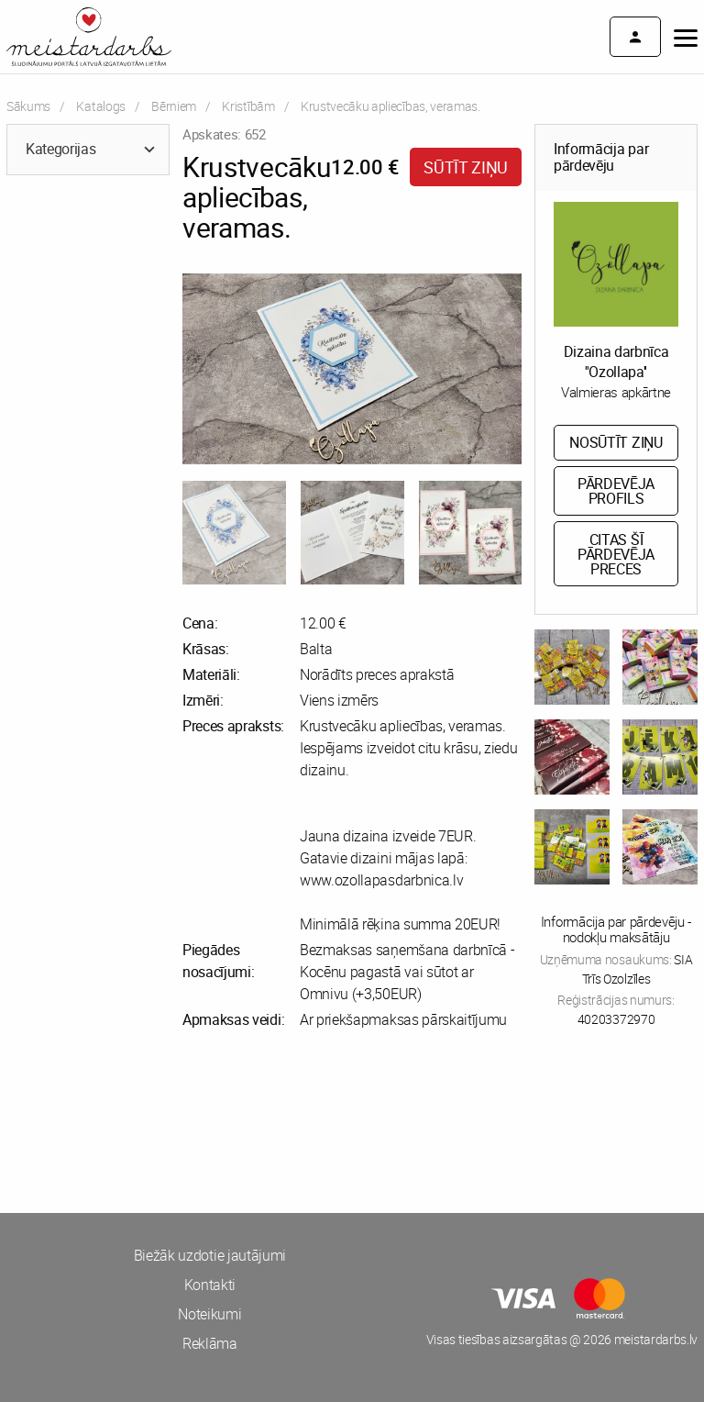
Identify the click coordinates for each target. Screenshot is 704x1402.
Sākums (28, 106)
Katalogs (100, 106)
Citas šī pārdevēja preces (616, 554)
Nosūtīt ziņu (615, 442)
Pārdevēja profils (616, 490)
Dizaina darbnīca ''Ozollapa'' (616, 361)
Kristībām (248, 106)
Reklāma (209, 1343)
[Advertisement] (176, 1121)
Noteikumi (209, 1314)
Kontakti (210, 1284)
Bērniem (173, 106)
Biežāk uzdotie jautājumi (210, 1255)
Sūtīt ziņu (466, 167)
